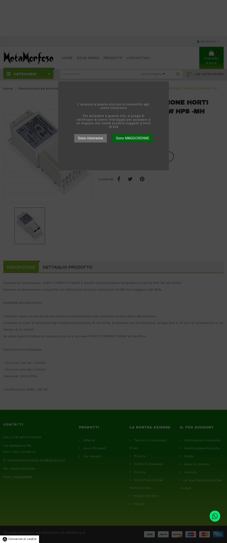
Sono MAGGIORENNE (132, 138)
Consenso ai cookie (19, 539)
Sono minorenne (90, 138)
